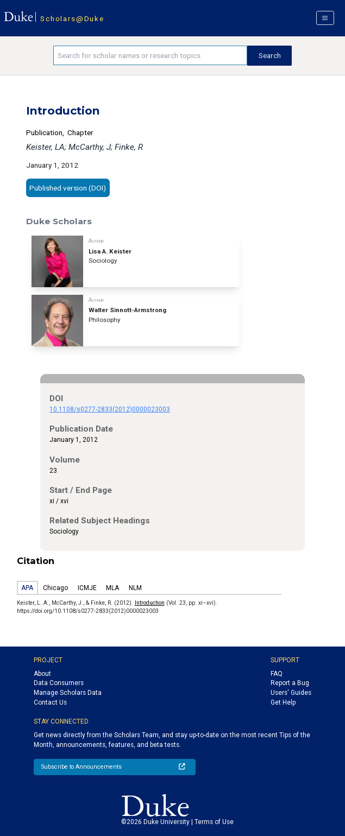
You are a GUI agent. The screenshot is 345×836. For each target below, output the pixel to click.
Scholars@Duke (72, 18)
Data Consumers (59, 683)
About (42, 673)
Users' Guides (291, 692)
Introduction (150, 603)
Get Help (283, 702)
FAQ (277, 673)
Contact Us (50, 702)
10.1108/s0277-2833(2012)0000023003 (109, 409)
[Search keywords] (150, 55)
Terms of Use (214, 822)
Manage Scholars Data (68, 692)
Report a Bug (290, 683)
